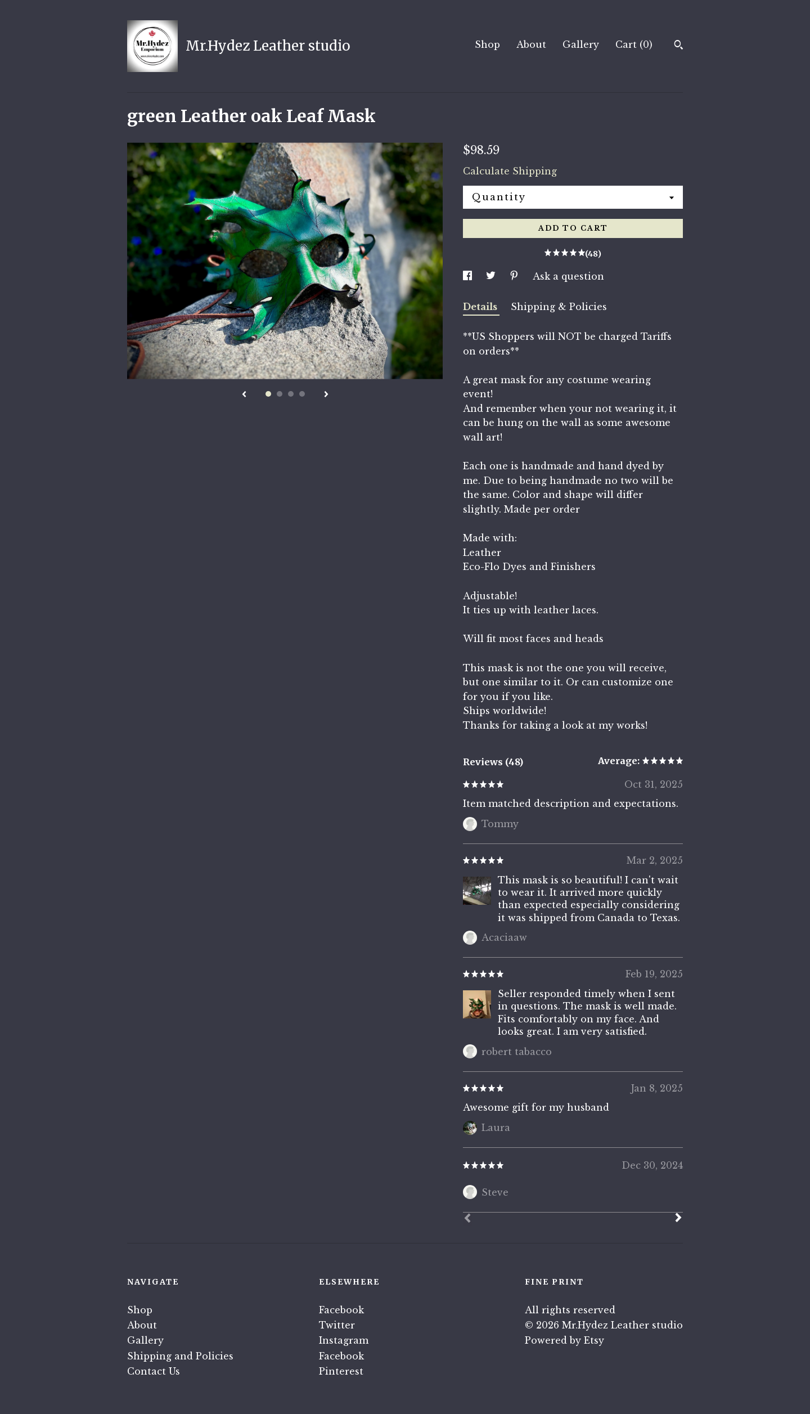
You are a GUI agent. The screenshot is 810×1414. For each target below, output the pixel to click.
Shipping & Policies (559, 306)
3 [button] (291, 394)
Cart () (633, 44)
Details (481, 306)
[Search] (678, 46)
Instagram (343, 1340)
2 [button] (279, 394)
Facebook (341, 1310)
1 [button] (268, 394)
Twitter (337, 1325)
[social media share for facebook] (469, 276)
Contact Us (153, 1371)
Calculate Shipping (510, 171)
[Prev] (467, 1219)
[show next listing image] (326, 395)
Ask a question (568, 276)
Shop (487, 44)
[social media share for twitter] (492, 276)
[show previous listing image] (244, 395)
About (531, 44)
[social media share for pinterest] (515, 276)
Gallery (580, 44)
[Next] (678, 1219)
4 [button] (302, 394)
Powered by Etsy (564, 1340)
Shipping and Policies (180, 1356)
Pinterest (341, 1371)
